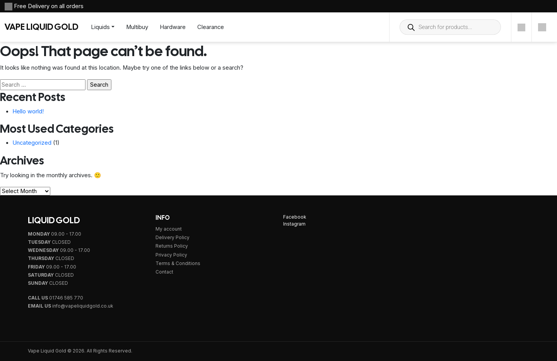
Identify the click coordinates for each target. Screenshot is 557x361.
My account (168, 229)
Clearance (210, 27)
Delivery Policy (172, 237)
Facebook (294, 217)
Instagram (294, 224)
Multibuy (137, 27)
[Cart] (542, 27)
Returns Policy (171, 246)
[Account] (521, 27)
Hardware (173, 27)
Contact (164, 272)
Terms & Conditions (177, 263)
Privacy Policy (171, 255)
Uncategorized (31, 142)
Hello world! (28, 111)
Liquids (100, 27)
